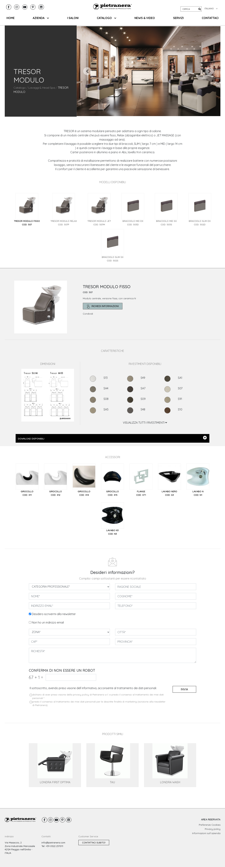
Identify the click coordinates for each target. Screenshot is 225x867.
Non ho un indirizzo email (48, 622)
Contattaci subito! (93, 842)
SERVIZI (178, 18)
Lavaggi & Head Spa (41, 87)
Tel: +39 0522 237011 (52, 846)
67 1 (36, 677)
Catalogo (20, 87)
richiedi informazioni (103, 306)
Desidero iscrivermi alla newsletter (54, 614)
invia (184, 689)
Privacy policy (212, 829)
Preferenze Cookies (209, 824)
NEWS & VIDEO (144, 18)
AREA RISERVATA (210, 819)
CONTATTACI (210, 18)
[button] (87, 71)
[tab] (27, 209)
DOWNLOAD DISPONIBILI (112, 438)
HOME (11, 18)
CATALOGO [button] (106, 18)
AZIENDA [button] (41, 18)
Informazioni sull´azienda (206, 833)
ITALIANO (211, 8)
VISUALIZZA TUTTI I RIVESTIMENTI (145, 422)
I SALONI (73, 18)
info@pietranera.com (53, 842)
